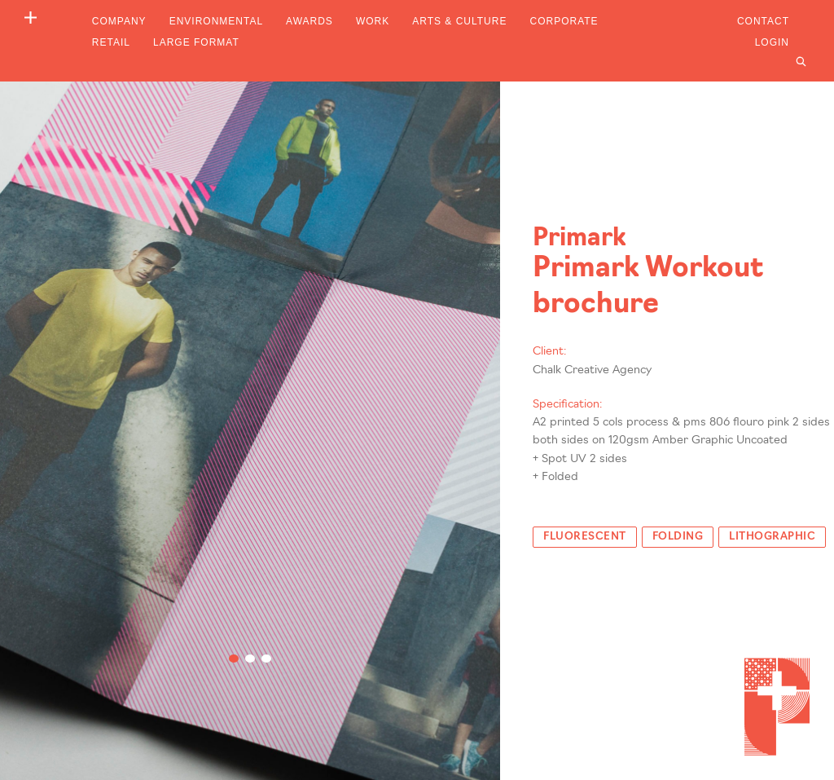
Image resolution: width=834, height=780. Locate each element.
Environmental (216, 21)
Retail (111, 42)
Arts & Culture (459, 21)
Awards (309, 21)
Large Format (196, 42)
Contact (763, 21)
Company (119, 21)
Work (372, 21)
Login (772, 42)
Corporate (563, 21)
